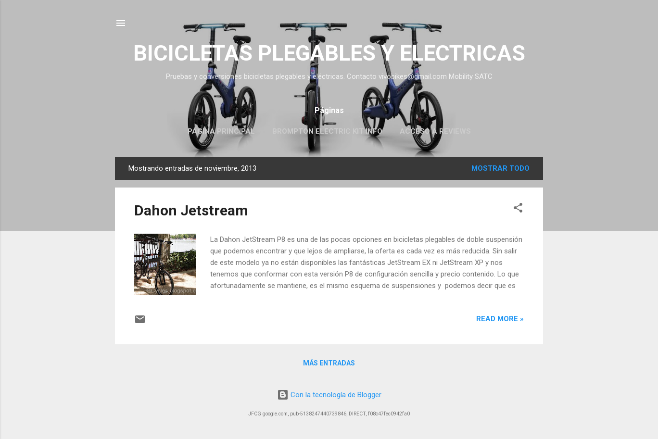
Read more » (500, 318)
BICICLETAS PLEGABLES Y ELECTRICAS (329, 53)
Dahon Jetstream (191, 210)
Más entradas (329, 363)
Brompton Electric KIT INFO (327, 131)
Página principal (221, 131)
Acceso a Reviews (435, 131)
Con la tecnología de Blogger (329, 394)
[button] (518, 209)
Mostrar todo (500, 168)
